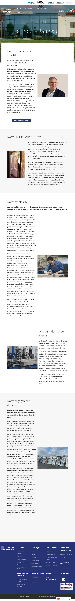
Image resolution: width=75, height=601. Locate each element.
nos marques (35, 548)
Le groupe (18, 8)
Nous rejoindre (42, 8)
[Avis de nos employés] (61, 564)
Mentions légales (24, 597)
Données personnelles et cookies (46, 597)
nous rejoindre (51, 548)
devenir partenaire (37, 573)
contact (49, 573)
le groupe (20, 548)
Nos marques (29, 8)
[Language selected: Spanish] (63, 599)
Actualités (18, 13)
